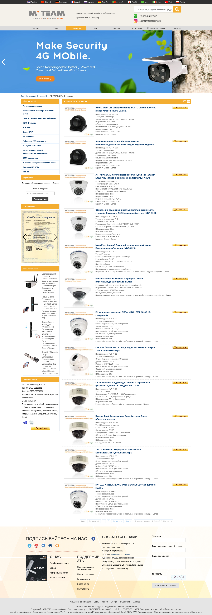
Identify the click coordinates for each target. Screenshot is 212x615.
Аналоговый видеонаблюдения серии (39, 163)
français (77, 2)
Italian (158, 2)
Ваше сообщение (160, 556)
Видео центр (83, 584)
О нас (55, 28)
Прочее (26, 172)
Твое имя (156, 536)
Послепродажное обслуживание (85, 568)
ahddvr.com (85, 602)
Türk (170, 2)
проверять (157, 574)
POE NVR (27, 128)
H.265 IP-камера (29, 123)
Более (113, 134)
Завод (53, 568)
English (34, 2)
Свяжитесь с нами (156, 28)
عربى (147, 2)
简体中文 (48, 2)
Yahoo (105, 602)
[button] (209, 62)
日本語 (134, 2)
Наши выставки (57, 577)
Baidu (96, 602)
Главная (35, 28)
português (120, 2)
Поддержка (136, 28)
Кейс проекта (83, 579)
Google (114, 602)
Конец (128, 521)
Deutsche (63, 2)
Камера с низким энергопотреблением (39, 118)
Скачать (176, 28)
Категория (30, 96)
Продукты (76, 28)
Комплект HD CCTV (31, 167)
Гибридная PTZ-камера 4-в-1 (35, 141)
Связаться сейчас (40, 428)
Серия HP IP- (28, 132)
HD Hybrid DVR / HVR (32, 146)
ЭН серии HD (42, 96)
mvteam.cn (125, 602)
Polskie (182, 2)
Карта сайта (83, 589)
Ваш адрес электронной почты (167, 546)
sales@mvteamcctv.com (150, 21)
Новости (116, 28)
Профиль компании (59, 563)
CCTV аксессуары (30, 158)
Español (105, 2)
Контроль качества (59, 573)
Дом (22, 96)
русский (91, 2)
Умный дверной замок (32, 106)
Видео (96, 28)
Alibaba (136, 602)
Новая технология (85, 574)
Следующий (117, 521)
